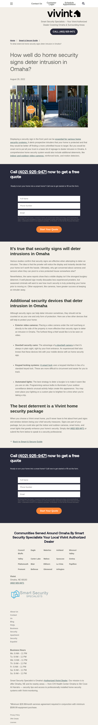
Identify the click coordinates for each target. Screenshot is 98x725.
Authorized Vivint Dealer (56, 681)
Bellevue (34, 569)
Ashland (59, 550)
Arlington (60, 569)
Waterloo (47, 550)
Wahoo (46, 559)
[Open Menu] (11, 3)
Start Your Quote (49, 229)
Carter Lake (36, 559)
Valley (20, 559)
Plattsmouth (23, 564)
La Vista (59, 564)
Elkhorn (47, 564)
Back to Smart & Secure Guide (26, 441)
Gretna (72, 559)
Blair (33, 564)
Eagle (33, 550)
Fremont (21, 569)
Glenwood (48, 569)
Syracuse (60, 559)
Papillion (72, 564)
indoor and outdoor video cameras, (27, 156)
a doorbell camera (64, 345)
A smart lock (46, 365)
